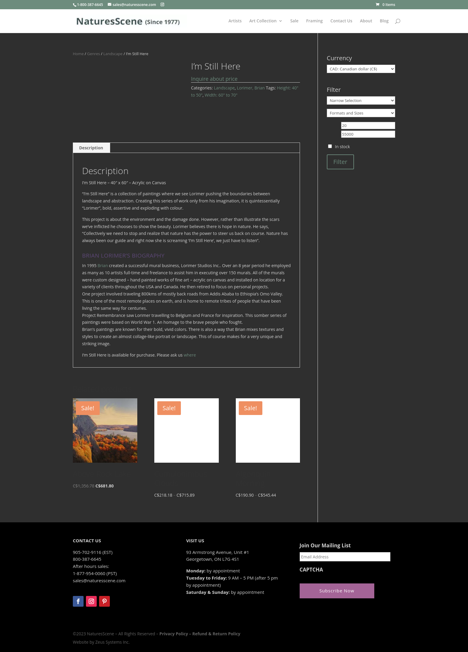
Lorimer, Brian (251, 88)
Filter (340, 162)
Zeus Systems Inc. (112, 642)
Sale (294, 21)
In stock (342, 146)
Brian (103, 265)
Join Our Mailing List (325, 545)
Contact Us (341, 21)
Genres (93, 53)
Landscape (112, 53)
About (366, 21)
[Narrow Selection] (361, 100)
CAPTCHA (311, 569)
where (190, 355)
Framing (314, 21)
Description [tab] (91, 148)
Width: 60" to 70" (221, 95)
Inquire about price (214, 78)
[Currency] (361, 69)
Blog (384, 21)
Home (78, 53)
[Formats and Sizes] (361, 113)
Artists (235, 21)
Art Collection (263, 21)
